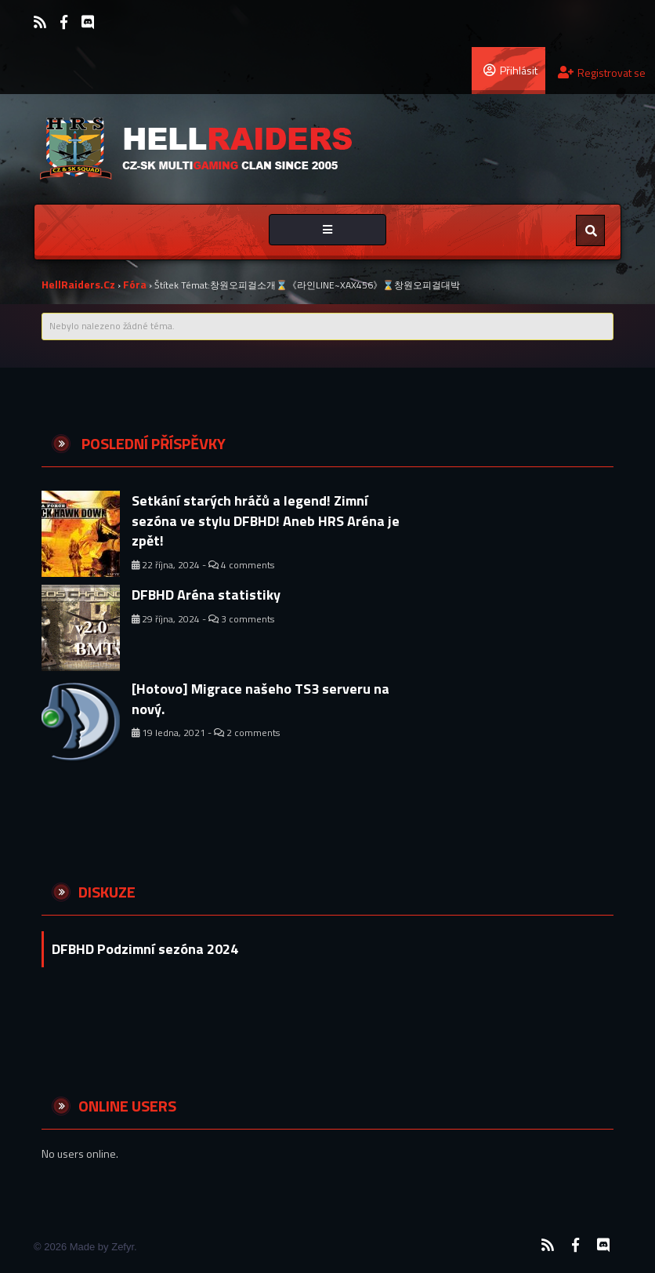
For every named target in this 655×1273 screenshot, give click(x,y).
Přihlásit (510, 70)
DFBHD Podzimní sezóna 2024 (145, 948)
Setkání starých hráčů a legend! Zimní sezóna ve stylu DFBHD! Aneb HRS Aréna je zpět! (266, 520)
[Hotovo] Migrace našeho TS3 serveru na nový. (260, 699)
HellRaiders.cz (78, 284)
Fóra (135, 284)
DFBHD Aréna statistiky (206, 594)
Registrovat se (602, 72)
